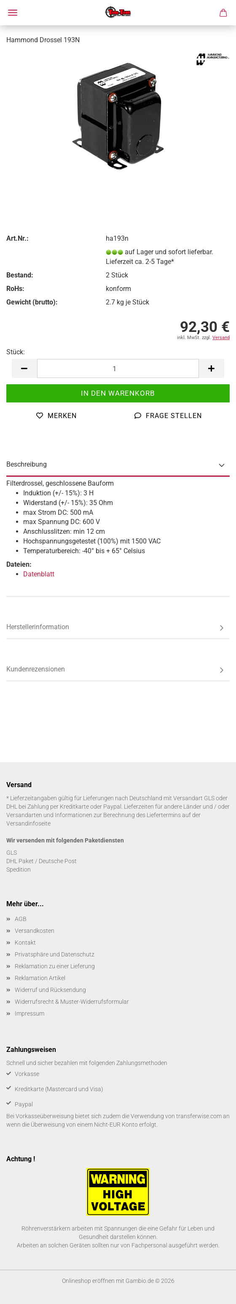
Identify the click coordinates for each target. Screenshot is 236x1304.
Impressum (29, 1013)
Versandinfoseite (28, 823)
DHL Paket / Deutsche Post (41, 861)
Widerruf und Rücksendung (50, 989)
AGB (21, 919)
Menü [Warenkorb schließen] (12, 12)
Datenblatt (38, 574)
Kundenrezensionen (35, 669)
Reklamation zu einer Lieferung (55, 966)
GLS (11, 852)
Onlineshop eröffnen (88, 1280)
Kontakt (25, 942)
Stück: (15, 352)
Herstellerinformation (37, 627)
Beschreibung (26, 464)
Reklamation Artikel (40, 978)
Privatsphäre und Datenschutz (54, 954)
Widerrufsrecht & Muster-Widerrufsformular (72, 1001)
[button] (24, 368)
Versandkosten (34, 930)
